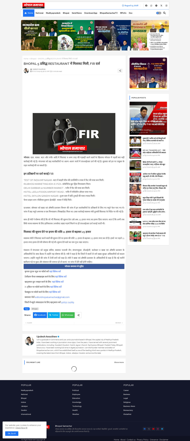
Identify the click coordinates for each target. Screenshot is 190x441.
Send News (77, 13)
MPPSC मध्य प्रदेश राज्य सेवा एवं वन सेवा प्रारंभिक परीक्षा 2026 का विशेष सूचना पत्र (154, 223)
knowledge (76, 402)
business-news (129, 406)
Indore (23, 402)
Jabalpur (24, 406)
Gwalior (24, 410)
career (126, 390)
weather (75, 414)
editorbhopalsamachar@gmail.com (52, 297)
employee (76, 394)
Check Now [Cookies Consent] (20, 428)
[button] (158, 13)
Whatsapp (69, 315)
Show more (119, 362)
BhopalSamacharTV (109, 13)
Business (126, 394)
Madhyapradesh (53, 13)
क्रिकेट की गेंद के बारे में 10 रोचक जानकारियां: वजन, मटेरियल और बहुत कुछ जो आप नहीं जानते (154, 164)
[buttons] (146, 6)
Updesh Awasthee (47, 336)
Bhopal (66, 13)
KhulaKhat (127, 414)
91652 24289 (67, 302)
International (26, 414)
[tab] (28, 13)
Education (76, 398)
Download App (90, 13)
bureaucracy (128, 410)
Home (30, 13)
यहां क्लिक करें (55, 271)
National (39, 13)
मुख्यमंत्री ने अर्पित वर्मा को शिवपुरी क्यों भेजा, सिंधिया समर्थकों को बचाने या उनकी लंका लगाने (154, 140)
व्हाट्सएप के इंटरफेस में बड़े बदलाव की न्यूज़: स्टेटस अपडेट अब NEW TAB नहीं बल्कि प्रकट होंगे (154, 235)
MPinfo (123, 13)
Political (75, 390)
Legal (125, 398)
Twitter (55, 315)
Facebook (41, 315)
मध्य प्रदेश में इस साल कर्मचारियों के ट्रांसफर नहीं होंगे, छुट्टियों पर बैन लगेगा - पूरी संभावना (154, 212)
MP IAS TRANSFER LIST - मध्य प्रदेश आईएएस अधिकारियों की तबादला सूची (154, 152)
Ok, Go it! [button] (12, 433)
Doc (130, 13)
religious (127, 402)
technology (77, 406)
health (75, 410)
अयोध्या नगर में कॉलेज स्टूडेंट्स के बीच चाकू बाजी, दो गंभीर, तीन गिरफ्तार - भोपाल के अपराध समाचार (154, 176)
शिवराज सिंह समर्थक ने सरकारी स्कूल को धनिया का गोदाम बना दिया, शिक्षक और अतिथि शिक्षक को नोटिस (155, 188)
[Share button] (78, 315)
